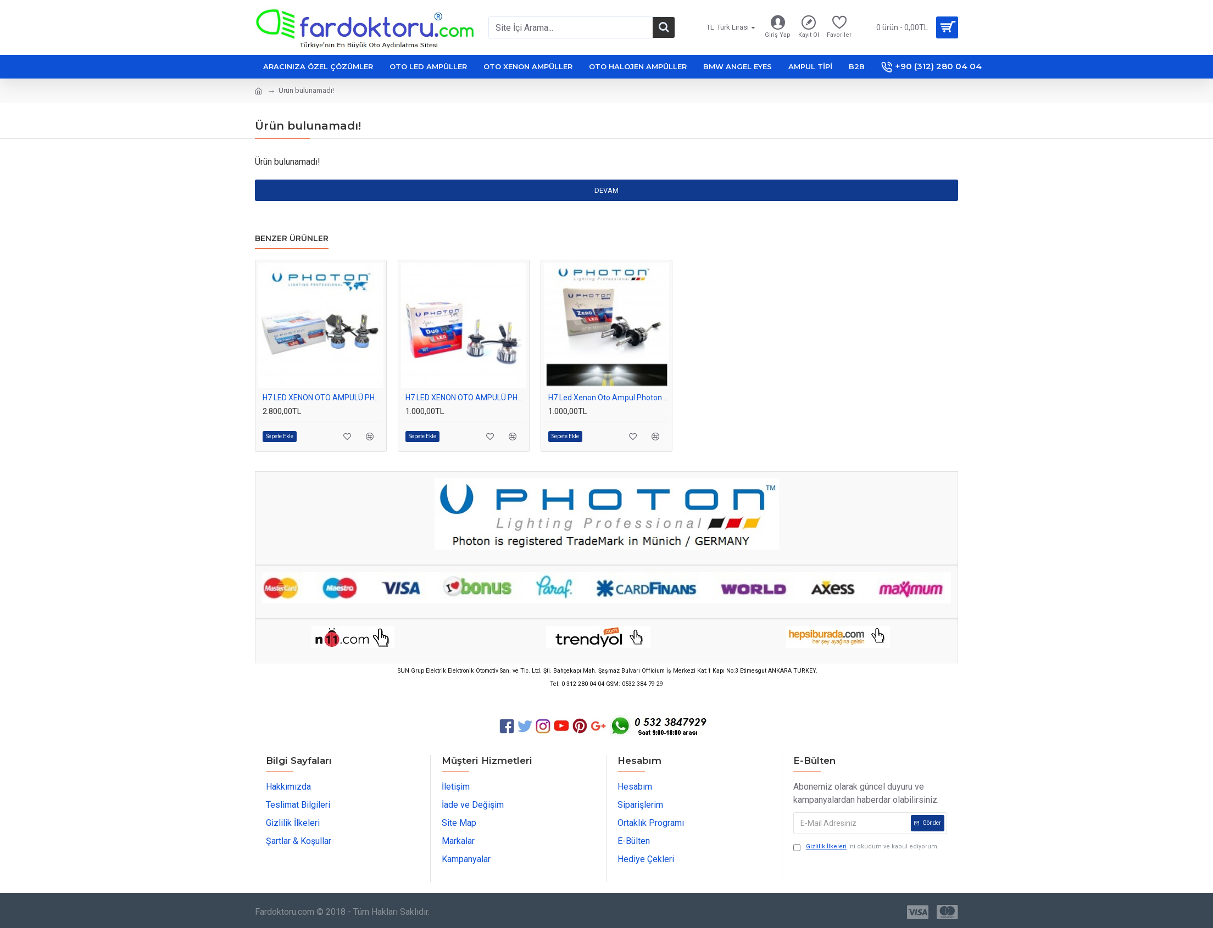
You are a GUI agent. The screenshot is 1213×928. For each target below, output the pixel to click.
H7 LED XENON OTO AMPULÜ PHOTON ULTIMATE (323, 397)
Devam (606, 190)
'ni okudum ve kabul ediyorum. (866, 847)
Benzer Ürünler (292, 238)
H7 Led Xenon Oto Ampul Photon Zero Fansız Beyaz (608, 397)
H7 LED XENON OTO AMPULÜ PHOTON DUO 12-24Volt (465, 397)
